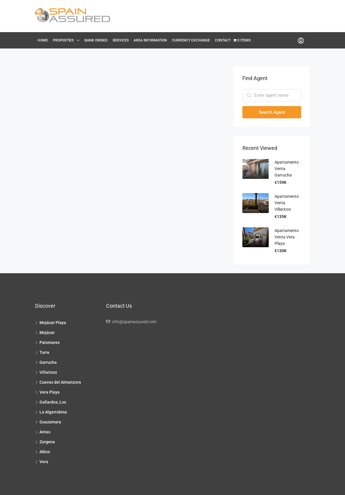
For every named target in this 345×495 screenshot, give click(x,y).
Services (121, 40)
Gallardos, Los (52, 402)
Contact (223, 40)
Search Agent (272, 112)
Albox (44, 451)
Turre (44, 352)
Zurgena (47, 441)
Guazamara (50, 422)
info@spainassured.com (134, 321)
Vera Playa (49, 392)
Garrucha (48, 362)
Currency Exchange (191, 40)
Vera (43, 461)
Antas (44, 432)
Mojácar (47, 332)
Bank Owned (96, 40)
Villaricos (48, 372)
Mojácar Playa (52, 322)
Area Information (150, 40)
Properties (63, 40)
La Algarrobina (53, 412)
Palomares (49, 342)
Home (43, 40)
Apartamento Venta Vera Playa (287, 237)
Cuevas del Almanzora (60, 382)
